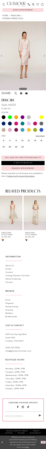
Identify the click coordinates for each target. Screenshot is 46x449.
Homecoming (11, 307)
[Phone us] (29, 4)
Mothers (9, 313)
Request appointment (23, 168)
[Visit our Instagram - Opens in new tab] (23, 407)
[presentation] (11, 213)
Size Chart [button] (40, 136)
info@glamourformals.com (18, 351)
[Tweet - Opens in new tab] (15, 93)
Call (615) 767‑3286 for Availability (23, 157)
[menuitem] (3, 4)
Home (5, 16)
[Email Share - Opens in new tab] (26, 93)
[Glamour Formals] (16, 4)
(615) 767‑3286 (12, 348)
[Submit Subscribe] (40, 415)
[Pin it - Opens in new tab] (21, 93)
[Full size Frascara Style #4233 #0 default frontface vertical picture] (23, 55)
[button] (3, 4)
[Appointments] (23, 10)
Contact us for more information (20, 176)
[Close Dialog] (2, 442)
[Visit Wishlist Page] (37, 4)
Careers (9, 282)
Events (8, 269)
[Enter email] (14, 415)
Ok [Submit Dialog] (43, 442)
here (27, 447)
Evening (9, 310)
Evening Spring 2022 (12, 18)
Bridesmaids (11, 317)
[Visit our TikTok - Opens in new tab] (28, 406)
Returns (21, 433)
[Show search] (33, 4)
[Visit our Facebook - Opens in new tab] (18, 407)
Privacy (36, 431)
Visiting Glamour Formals (17, 276)
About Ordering (13, 279)
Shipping (9, 433)
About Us (9, 266)
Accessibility (35, 433)
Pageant (9, 303)
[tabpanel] (23, 55)
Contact (9, 272)
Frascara (16, 16)
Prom (7, 300)
